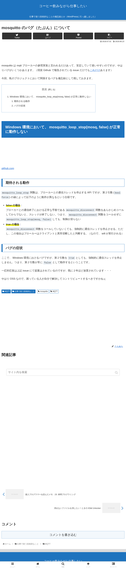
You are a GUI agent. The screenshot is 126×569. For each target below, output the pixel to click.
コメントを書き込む (63, 535)
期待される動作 (22, 101)
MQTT (7, 292)
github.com (8, 168)
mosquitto (44, 292)
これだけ (95, 70)
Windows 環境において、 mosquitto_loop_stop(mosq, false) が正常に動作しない (51, 96)
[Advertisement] (63, 52)
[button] (117, 372)
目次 (44, 89)
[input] (63, 372)
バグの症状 (20, 106)
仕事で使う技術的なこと (25, 292)
